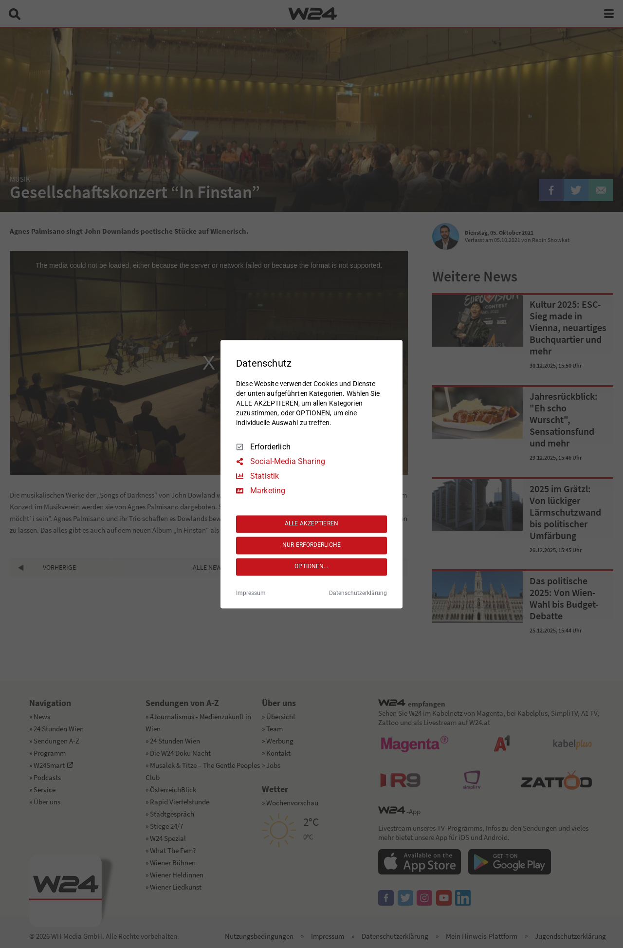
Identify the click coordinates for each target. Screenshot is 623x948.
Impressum (251, 593)
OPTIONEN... (311, 566)
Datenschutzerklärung (358, 593)
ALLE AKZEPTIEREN (311, 523)
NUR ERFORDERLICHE (311, 545)
